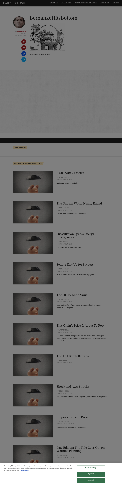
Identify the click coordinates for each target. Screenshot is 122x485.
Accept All (91, 482)
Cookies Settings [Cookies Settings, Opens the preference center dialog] (90, 469)
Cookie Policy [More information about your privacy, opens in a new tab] (24, 472)
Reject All (91, 475)
